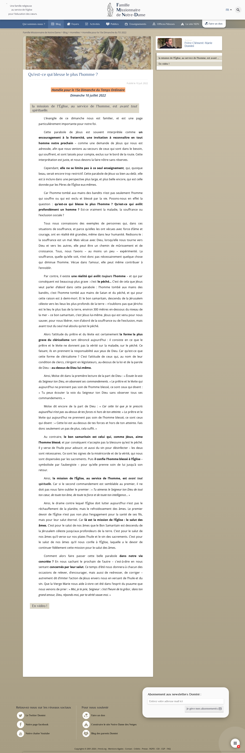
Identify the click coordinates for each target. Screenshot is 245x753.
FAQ (169, 748)
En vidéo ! (164, 63)
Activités (95, 23)
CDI (158, 748)
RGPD (152, 748)
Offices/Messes (166, 23)
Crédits (137, 748)
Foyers (75, 23)
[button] (204, 709)
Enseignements (137, 23)
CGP (163, 748)
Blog (58, 23)
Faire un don (213, 23)
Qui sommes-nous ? (34, 23)
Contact (128, 748)
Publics (115, 23)
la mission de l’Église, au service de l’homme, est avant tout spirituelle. (190, 58)
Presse (145, 748)
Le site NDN (192, 23)
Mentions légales (115, 748)
